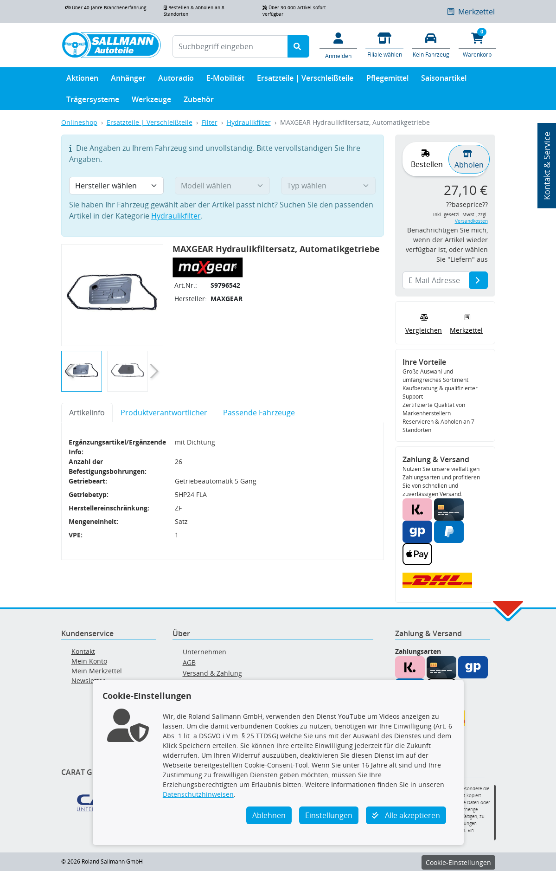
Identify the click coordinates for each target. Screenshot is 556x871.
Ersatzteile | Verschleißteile (305, 80)
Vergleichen (423, 323)
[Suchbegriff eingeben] (230, 46)
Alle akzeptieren (406, 815)
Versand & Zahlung (212, 673)
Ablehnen (269, 815)
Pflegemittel (387, 80)
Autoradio (176, 80)
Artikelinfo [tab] (87, 412)
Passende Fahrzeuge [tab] (259, 412)
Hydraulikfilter (249, 122)
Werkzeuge (151, 101)
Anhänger (128, 80)
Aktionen (82, 80)
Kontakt (83, 651)
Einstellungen (328, 815)
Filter (209, 122)
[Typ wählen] (328, 185)
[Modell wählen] (222, 185)
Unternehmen (204, 651)
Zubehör (199, 101)
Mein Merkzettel (96, 670)
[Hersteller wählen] (116, 185)
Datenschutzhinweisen (198, 794)
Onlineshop (79, 122)
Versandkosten (471, 221)
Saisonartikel (444, 80)
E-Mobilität (225, 80)
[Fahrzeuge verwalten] (431, 44)
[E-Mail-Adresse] (478, 280)
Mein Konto (89, 661)
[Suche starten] (298, 46)
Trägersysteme (92, 101)
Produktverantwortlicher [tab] (164, 412)
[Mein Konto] (338, 45)
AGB (189, 662)
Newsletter (88, 680)
